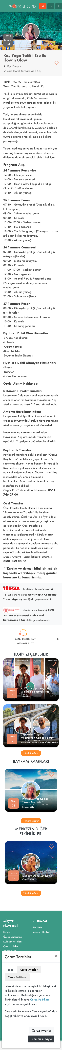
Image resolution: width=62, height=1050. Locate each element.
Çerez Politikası (39, 999)
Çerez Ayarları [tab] (29, 969)
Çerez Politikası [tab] (17, 977)
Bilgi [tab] (10, 969)
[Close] (56, 956)
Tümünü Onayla (41, 1039)
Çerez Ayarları (42, 1030)
